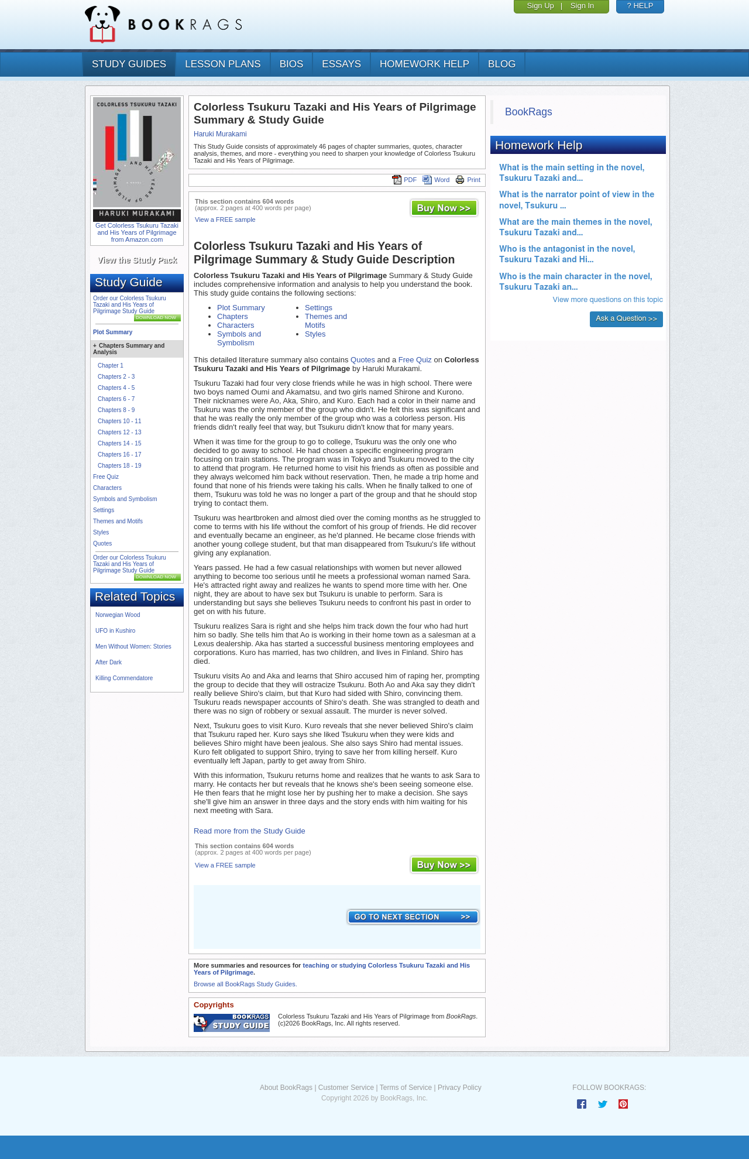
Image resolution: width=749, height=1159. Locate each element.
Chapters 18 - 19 (120, 465)
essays (341, 64)
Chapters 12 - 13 (120, 432)
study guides (129, 64)
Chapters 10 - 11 (120, 421)
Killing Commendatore (124, 678)
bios (292, 64)
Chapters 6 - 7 (116, 399)
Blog (502, 64)
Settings (103, 510)
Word (435, 179)
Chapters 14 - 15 (120, 443)
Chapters (232, 316)
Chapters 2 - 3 (116, 376)
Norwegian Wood (117, 615)
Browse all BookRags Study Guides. (245, 983)
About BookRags (286, 1087)
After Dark (108, 662)
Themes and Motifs (118, 521)
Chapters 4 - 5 (116, 388)
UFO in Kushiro (115, 630)
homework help (424, 64)
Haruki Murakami (220, 134)
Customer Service (346, 1087)
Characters (107, 488)
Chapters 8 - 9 (116, 410)
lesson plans (222, 64)
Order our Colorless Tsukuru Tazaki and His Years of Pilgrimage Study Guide (129, 304)
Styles (101, 532)
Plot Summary (112, 332)
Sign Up (540, 5)
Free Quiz (106, 477)
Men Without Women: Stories (133, 646)
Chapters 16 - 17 (120, 454)
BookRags (528, 112)
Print (467, 179)
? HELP (640, 5)
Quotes (102, 543)
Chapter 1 (110, 365)
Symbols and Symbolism (125, 499)
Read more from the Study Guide (249, 831)
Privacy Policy (460, 1087)
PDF (404, 179)
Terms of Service (406, 1087)
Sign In (582, 5)
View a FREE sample (225, 219)
